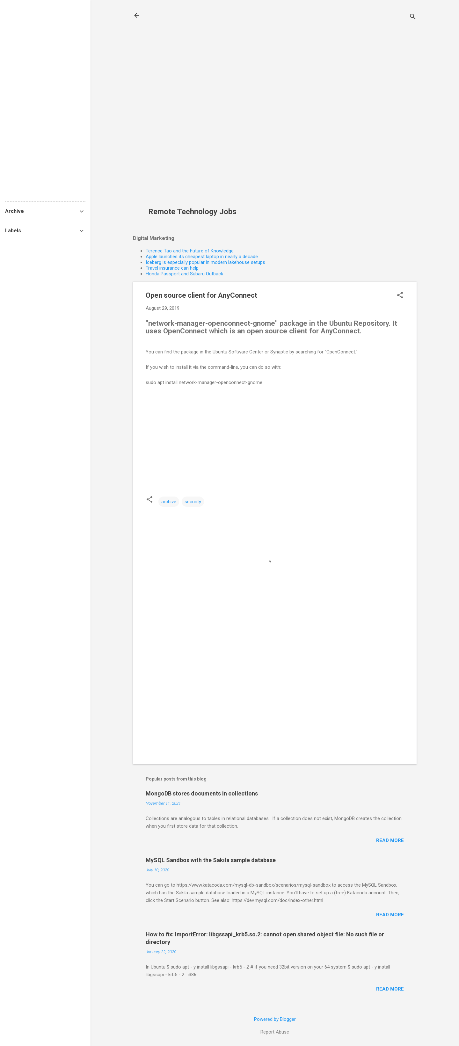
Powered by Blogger (275, 1019)
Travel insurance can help (172, 268)
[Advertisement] (194, 107)
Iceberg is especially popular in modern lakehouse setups (205, 262)
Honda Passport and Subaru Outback (184, 274)
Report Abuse (274, 1032)
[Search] (413, 17)
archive (168, 502)
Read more (390, 840)
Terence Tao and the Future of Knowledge (190, 251)
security (193, 502)
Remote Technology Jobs (192, 211)
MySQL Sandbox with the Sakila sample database (211, 860)
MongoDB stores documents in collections (202, 793)
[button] (400, 295)
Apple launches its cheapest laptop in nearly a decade (202, 256)
